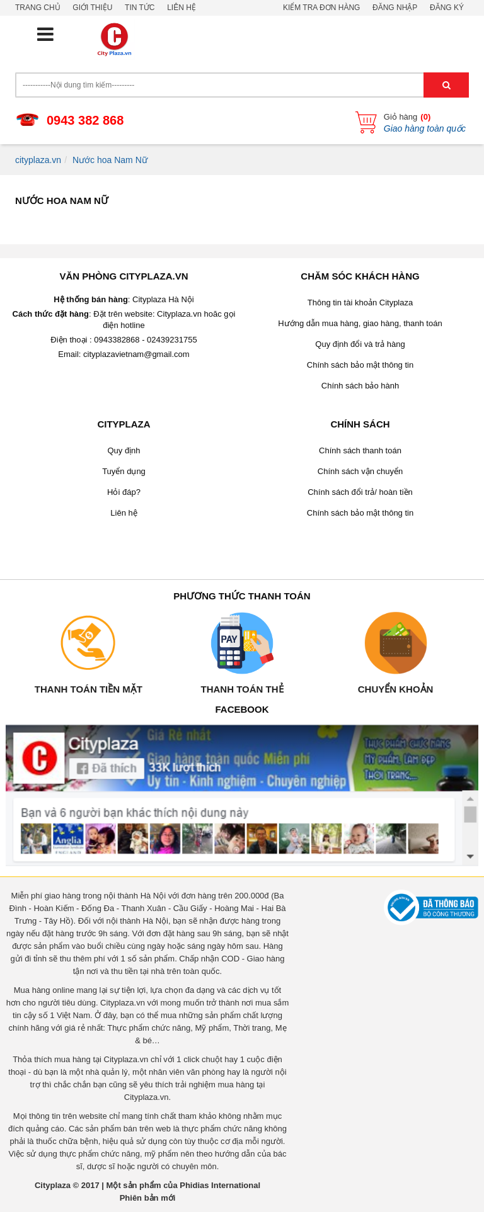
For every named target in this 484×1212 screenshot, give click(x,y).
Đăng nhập (394, 7)
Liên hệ (181, 7)
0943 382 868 (85, 120)
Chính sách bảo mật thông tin (360, 365)
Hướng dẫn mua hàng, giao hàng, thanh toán (360, 323)
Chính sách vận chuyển (360, 471)
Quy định (123, 450)
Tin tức (139, 7)
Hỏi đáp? (124, 492)
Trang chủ (37, 7)
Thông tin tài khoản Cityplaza (360, 302)
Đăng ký (447, 7)
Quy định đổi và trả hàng (360, 344)
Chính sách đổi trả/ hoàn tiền (360, 492)
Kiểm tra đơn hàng (321, 7)
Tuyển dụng (124, 471)
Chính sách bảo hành (360, 385)
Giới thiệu (92, 7)
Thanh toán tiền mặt (88, 689)
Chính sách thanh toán (360, 450)
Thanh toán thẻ (241, 689)
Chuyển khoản (396, 689)
